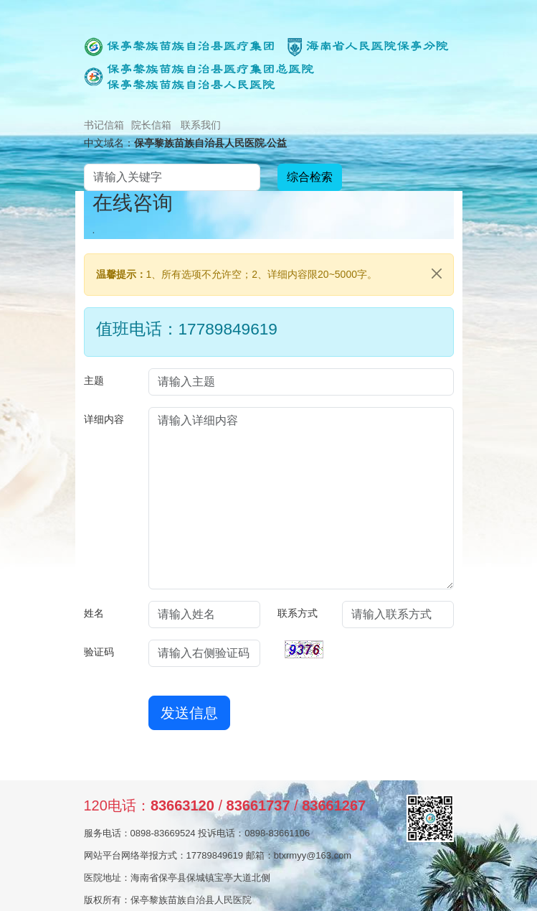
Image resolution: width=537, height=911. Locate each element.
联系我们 (201, 125)
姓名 (94, 613)
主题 (94, 380)
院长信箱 (151, 125)
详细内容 (104, 419)
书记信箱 (104, 125)
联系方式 (297, 613)
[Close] (436, 273)
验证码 (99, 652)
